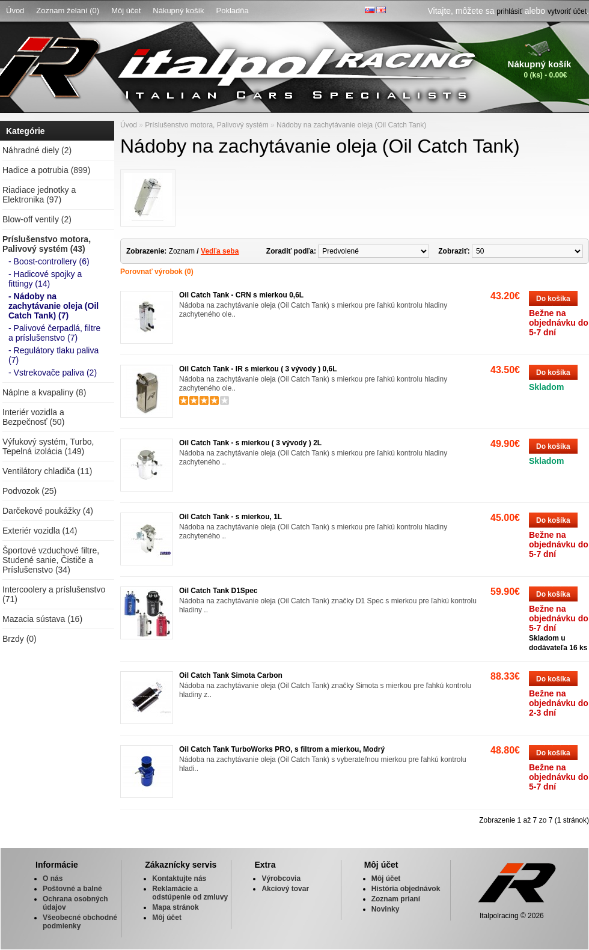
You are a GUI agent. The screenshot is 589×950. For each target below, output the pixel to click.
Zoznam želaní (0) (67, 10)
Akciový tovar (285, 889)
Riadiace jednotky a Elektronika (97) (39, 194)
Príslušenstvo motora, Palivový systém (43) (46, 244)
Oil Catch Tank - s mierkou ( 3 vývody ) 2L (250, 443)
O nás (53, 878)
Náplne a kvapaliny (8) (44, 392)
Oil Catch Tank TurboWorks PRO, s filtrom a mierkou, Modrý (282, 749)
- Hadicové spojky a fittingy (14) (45, 278)
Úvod (15, 10)
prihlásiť (509, 11)
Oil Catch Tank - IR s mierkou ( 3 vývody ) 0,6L (258, 369)
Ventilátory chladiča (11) (47, 471)
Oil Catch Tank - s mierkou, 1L (230, 517)
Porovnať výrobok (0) (157, 271)
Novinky (385, 909)
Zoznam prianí (395, 899)
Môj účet (126, 10)
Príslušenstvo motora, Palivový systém (206, 125)
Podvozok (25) (29, 491)
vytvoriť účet (567, 11)
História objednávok (406, 889)
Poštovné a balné (72, 889)
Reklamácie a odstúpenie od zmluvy (190, 893)
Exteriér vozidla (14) (40, 530)
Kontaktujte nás (179, 878)
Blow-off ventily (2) (37, 219)
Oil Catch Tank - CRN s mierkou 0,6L (241, 295)
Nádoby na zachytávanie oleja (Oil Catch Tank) (351, 125)
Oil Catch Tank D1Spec (218, 590)
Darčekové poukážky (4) (47, 511)
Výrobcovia (281, 878)
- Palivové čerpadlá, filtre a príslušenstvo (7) (54, 333)
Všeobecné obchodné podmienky (80, 921)
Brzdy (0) (19, 639)
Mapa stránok (175, 907)
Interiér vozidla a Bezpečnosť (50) (33, 417)
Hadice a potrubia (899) (46, 170)
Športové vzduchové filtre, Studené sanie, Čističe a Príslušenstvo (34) (50, 560)
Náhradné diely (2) (37, 150)
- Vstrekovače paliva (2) (52, 372)
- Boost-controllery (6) (49, 261)
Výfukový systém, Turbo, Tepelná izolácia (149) (48, 446)
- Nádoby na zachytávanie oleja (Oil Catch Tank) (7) (53, 305)
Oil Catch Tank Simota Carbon (230, 675)
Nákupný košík (178, 10)
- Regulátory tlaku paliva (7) (53, 355)
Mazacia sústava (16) (42, 619)
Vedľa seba (220, 251)
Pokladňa (232, 10)
